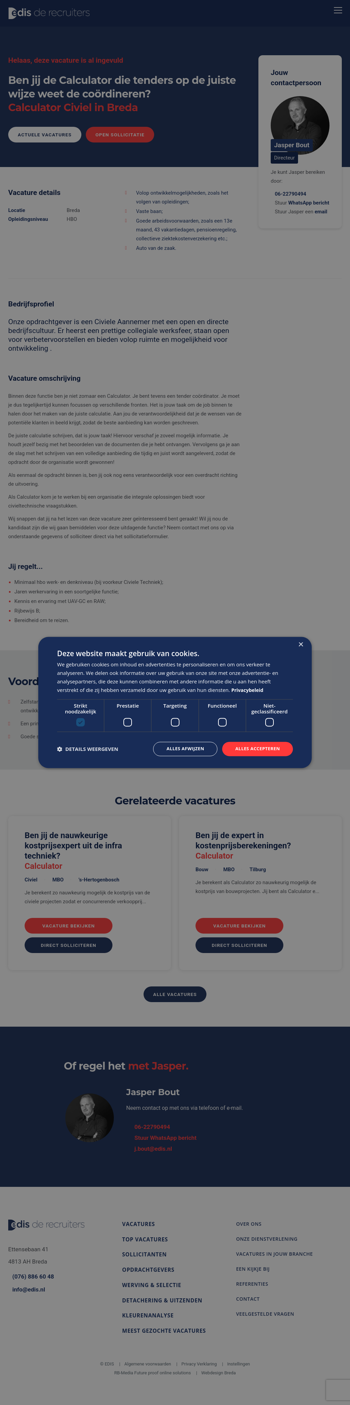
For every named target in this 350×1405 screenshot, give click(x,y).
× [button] (300, 644)
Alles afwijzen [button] (181, 748)
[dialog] (175, 702)
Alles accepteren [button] (256, 748)
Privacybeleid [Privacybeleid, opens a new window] (248, 689)
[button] (87, 749)
